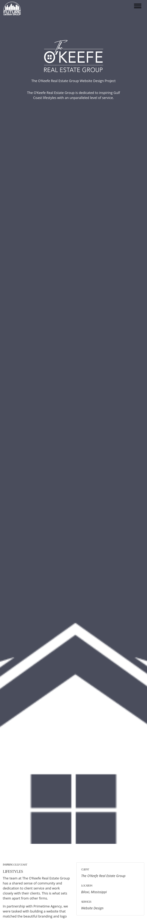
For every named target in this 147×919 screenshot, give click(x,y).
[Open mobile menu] (137, 6)
